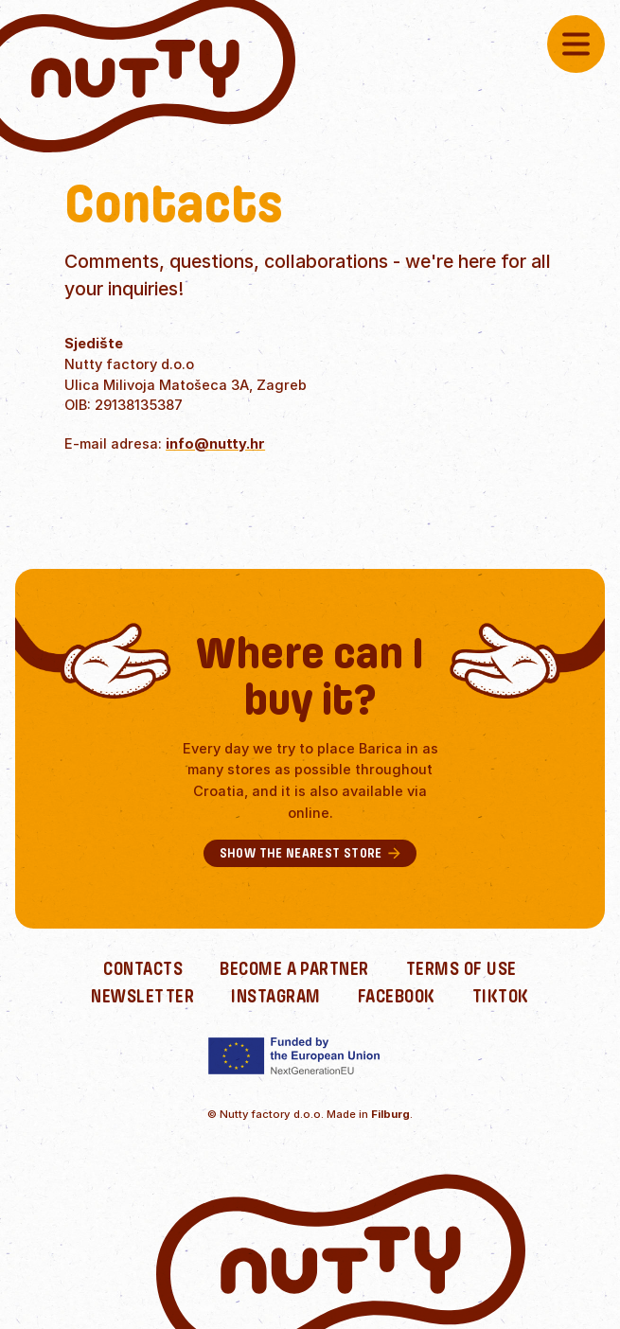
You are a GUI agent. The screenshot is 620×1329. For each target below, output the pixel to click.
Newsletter (142, 996)
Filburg (390, 1114)
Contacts (143, 969)
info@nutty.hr (215, 443)
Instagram (275, 996)
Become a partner (294, 969)
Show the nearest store (310, 852)
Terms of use (461, 969)
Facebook (396, 996)
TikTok (500, 996)
